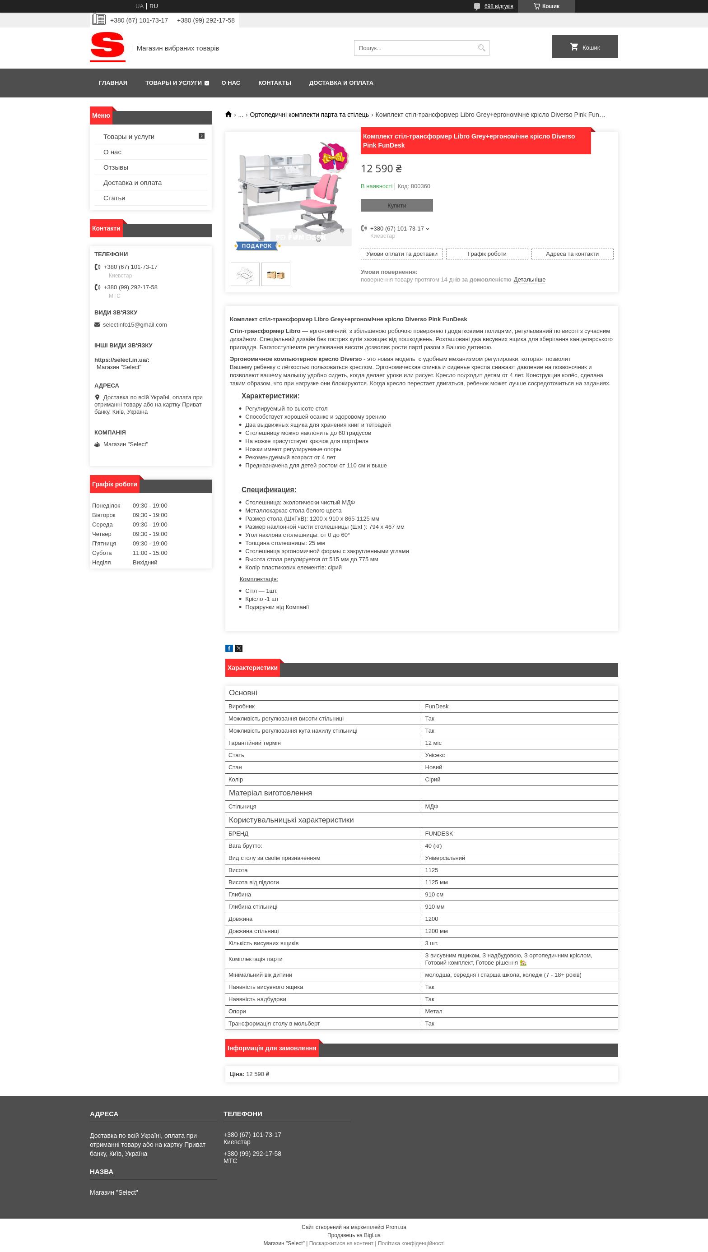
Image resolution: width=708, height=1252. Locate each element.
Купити (396, 205)
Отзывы (115, 167)
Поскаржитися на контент (341, 1243)
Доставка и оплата (341, 82)
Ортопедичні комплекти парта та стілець (309, 114)
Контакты (274, 82)
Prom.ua (396, 1227)
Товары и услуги (173, 82)
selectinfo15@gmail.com (135, 324)
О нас (231, 82)
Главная (113, 82)
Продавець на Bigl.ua (354, 1235)
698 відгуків (498, 6)
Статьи (114, 198)
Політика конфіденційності (411, 1243)
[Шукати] (481, 48)
